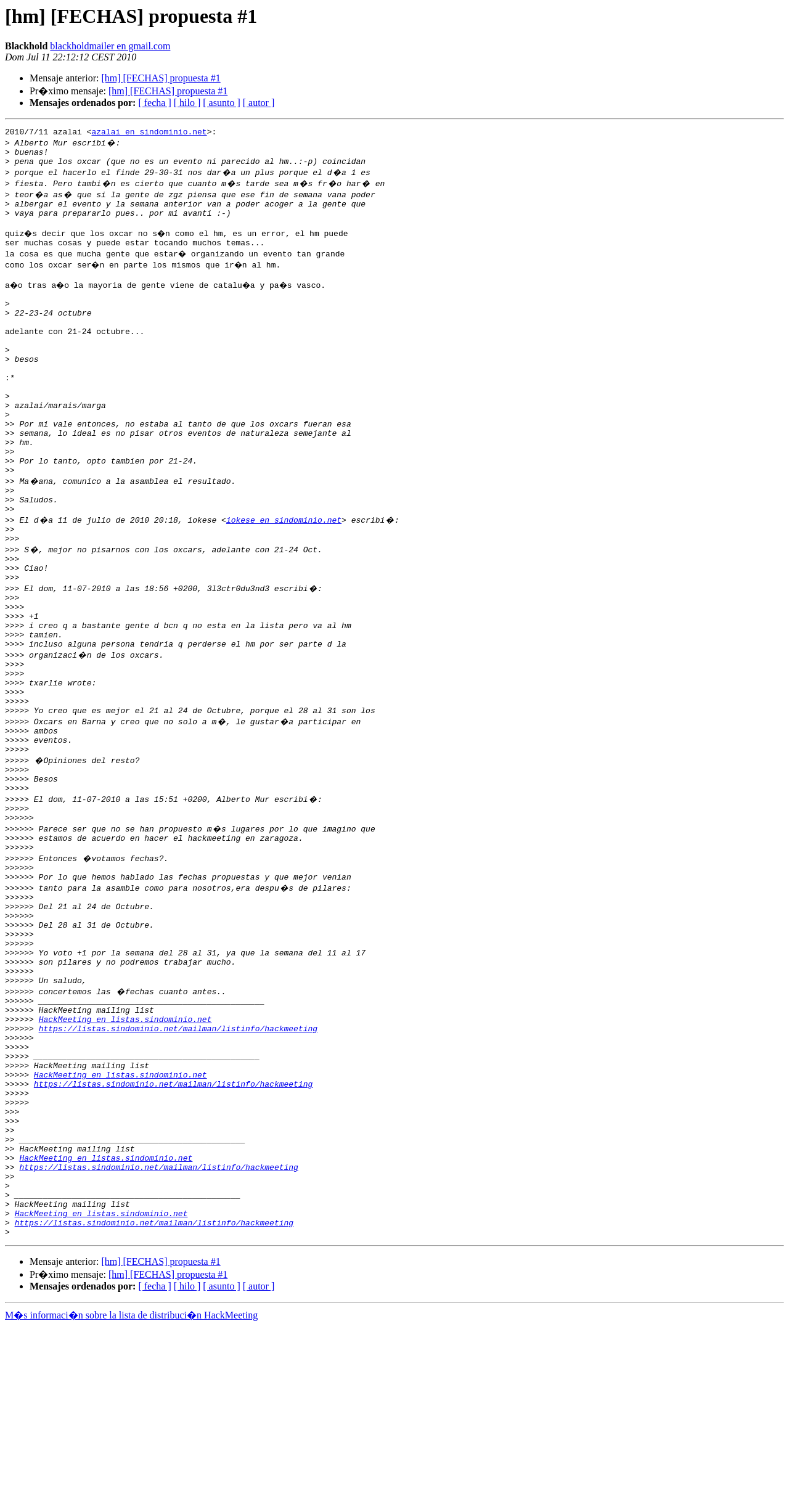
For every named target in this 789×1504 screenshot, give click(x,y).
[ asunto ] (221, 102)
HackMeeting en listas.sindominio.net (125, 1153)
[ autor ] (259, 102)
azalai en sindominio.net (148, 133)
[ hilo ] (187, 102)
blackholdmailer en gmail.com (110, 46)
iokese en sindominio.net (283, 576)
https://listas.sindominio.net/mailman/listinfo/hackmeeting (178, 1165)
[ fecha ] (154, 102)
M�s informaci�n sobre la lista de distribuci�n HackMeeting (131, 1492)
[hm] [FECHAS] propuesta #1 (160, 78)
